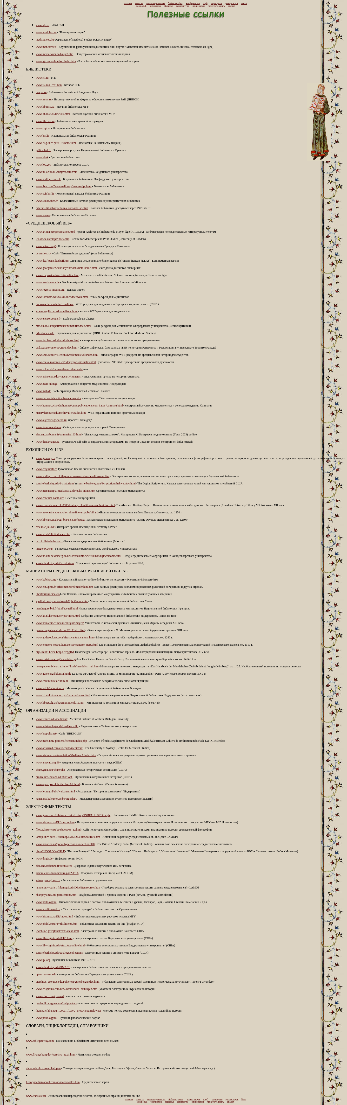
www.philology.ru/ (46, 1018)
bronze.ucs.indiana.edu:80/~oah (54, 777)
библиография (175, 3)
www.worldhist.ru (46, 32)
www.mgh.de (43, 391)
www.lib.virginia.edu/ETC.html (54, 938)
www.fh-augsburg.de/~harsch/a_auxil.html (50, 1054)
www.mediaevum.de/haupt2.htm (54, 54)
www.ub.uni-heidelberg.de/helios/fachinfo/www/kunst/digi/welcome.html (78, 556)
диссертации (231, 3)
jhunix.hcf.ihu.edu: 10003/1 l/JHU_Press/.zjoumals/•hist (68, 1010)
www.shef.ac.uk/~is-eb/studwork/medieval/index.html (67, 355)
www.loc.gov (43, 164)
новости (139, 3)
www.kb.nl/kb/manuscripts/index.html (58, 615)
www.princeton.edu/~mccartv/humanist (58, 376)
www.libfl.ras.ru (45, 121)
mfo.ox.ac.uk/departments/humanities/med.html (63, 326)
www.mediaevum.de (48, 282)
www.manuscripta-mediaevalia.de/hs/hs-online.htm (65, 490)
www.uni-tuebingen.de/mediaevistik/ (57, 726)
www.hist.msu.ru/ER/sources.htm (55, 822)
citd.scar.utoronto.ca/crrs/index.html (56, 347)
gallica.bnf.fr (43, 150)
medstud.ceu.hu (45, 39)
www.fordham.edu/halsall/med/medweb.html (62, 297)
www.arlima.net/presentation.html (55, 231)
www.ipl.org (43, 960)
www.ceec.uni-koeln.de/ (50, 498)
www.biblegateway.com (40, 1040)
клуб (205, 3)
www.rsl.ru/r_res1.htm (49, 85)
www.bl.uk (42, 157)
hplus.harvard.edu (46, 974)
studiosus (168, 6)
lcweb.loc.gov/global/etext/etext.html (57, 931)
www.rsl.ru (42, 77)
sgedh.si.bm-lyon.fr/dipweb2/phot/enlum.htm (62, 601)
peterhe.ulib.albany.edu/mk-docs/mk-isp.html (62, 208)
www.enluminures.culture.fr (52, 681)
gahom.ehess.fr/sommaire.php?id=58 (57, 873)
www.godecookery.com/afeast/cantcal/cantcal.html (65, 637)
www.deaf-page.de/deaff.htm (52, 260)
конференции (193, 3)
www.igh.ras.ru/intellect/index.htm (56, 61)
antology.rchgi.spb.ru (48, 880)
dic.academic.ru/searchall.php (43, 1068)
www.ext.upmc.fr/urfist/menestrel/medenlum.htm (64, 586)
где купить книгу (216, 6)
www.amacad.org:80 (48, 762)
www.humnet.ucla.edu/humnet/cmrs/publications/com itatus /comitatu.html (79, 405)
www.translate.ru (36, 1096)
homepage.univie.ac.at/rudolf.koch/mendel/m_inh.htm (67, 666)
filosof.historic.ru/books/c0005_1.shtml (58, 829)
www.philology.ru (46, 902)
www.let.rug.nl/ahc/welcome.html (55, 791)
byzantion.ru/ (43, 253)
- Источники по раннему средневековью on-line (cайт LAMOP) (139, 837)
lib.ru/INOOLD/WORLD (50, 851)
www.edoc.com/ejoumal (50, 996)
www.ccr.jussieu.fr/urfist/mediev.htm (57, 275)
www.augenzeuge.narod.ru (51, 420)
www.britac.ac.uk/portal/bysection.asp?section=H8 (65, 844)
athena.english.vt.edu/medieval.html (57, 311)
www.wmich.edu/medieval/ (51, 719)
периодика (216, 3)
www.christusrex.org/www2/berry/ (56, 659)
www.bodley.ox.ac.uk (48, 179)
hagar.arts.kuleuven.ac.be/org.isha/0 (56, 798)
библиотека (155, 6)
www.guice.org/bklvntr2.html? (53, 673)
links (243, 1099)
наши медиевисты (156, 3)
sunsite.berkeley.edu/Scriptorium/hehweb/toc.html (107, 483)
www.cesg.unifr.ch (46, 469)
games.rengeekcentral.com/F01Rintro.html (60, 630)
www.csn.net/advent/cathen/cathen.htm (58, 398)
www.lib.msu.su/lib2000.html (53, 114)
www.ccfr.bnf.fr (45, 193)
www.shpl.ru (43, 128)
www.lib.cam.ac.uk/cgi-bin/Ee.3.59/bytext (60, 519)
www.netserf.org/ (46, 246)
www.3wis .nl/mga (46, 383)
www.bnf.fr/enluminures (50, 688)
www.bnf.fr (42, 135)
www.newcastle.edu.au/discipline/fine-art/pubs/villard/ (67, 512)
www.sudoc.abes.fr (47, 201)
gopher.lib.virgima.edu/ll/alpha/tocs (56, 1003)
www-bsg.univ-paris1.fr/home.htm (56, 143)
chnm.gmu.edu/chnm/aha (50, 769)
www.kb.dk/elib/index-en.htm (53, 534)
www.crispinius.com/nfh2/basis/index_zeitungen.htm (66, 989)
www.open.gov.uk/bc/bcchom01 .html (58, 784)
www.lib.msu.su (45, 106)
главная (128, 3)
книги (244, 3)
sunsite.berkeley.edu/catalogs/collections (59, 952)
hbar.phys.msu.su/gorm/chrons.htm (56, 894)
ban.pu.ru (41, 92)
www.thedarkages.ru (48, 441)
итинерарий (199, 6)
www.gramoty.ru (45, 458)
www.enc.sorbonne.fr (48, 318)
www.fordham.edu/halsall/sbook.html (57, 340)
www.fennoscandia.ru (48, 427)
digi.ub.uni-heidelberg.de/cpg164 (55, 652)
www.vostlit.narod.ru (48, 909)
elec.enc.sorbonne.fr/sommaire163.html (59, 434)
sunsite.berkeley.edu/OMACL (53, 967)
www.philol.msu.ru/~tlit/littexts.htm (56, 923)
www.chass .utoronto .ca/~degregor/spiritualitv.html (66, 362)
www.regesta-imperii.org (50, 289)
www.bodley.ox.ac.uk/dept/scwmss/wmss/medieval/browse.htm (72, 476)
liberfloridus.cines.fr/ (48, 594)
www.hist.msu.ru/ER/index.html (54, 916)
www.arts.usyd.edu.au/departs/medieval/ (59, 748)
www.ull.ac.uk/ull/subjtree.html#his (56, 172)
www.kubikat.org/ (46, 579)
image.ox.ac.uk (44, 548)
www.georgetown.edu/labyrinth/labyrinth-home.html (66, 268)
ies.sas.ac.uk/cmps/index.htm (52, 239)
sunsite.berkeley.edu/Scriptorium (55, 563)
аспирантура (182, 6)
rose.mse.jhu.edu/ (46, 527)
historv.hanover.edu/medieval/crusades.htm (61, 412)
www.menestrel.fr (46, 47)
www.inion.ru (44, 99)
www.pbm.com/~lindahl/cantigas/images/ (60, 623)
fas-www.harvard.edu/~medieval (54, 304)
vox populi (141, 6)
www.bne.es (43, 215)
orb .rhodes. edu (45, 333)
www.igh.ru (42, 25)
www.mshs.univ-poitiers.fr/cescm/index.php (61, 740)
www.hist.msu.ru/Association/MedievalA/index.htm (66, 755)
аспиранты (182, 1101)
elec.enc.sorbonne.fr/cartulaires (54, 865)
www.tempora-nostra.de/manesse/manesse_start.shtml (67, 644)
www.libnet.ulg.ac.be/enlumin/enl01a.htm (60, 702)
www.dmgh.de (44, 858)
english (231, 6)
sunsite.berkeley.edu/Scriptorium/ (55, 483)
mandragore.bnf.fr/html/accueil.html (57, 608)
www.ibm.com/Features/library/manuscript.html (64, 186)
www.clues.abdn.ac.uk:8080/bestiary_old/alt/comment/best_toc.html (75, 505)
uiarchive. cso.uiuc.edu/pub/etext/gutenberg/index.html (68, 981)
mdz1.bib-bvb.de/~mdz (49, 541)
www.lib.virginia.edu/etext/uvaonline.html (60, 945)
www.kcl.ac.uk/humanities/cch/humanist (59, 369)
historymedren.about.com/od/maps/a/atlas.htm (53, 1082)
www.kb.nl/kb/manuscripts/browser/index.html (63, 695)
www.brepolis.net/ (46, 733)
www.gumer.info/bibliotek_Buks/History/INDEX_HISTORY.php (73, 815)
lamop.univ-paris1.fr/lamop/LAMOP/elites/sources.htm (68, 837)
